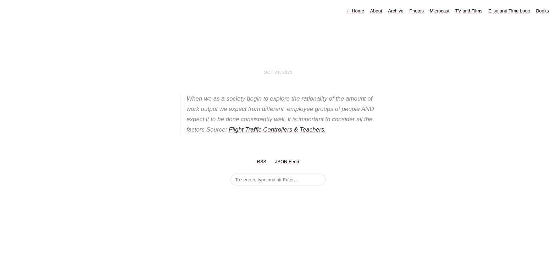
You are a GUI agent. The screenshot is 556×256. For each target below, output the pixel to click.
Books (542, 11)
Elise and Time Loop (509, 11)
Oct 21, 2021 (277, 72)
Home (355, 11)
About (376, 11)
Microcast (440, 11)
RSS (261, 161)
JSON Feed (287, 161)
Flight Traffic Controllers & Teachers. (277, 129)
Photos (416, 11)
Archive (395, 11)
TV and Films (469, 11)
